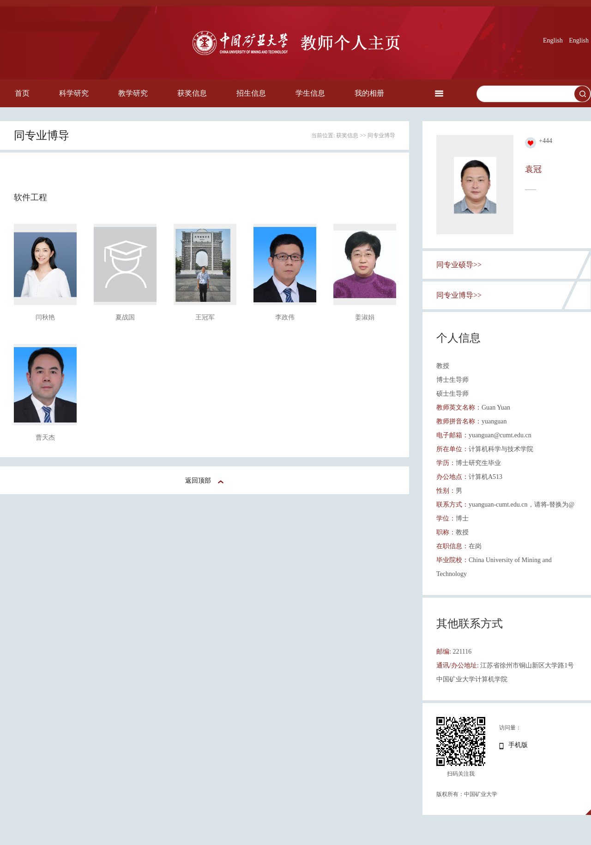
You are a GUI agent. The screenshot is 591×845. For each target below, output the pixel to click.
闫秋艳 (45, 317)
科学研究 (74, 93)
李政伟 (285, 317)
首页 (22, 93)
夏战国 (125, 317)
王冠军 (205, 317)
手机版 (518, 744)
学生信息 (310, 93)
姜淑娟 (364, 317)
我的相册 (369, 93)
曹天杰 (45, 437)
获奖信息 (192, 93)
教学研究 (133, 93)
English (553, 40)
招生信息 (251, 93)
